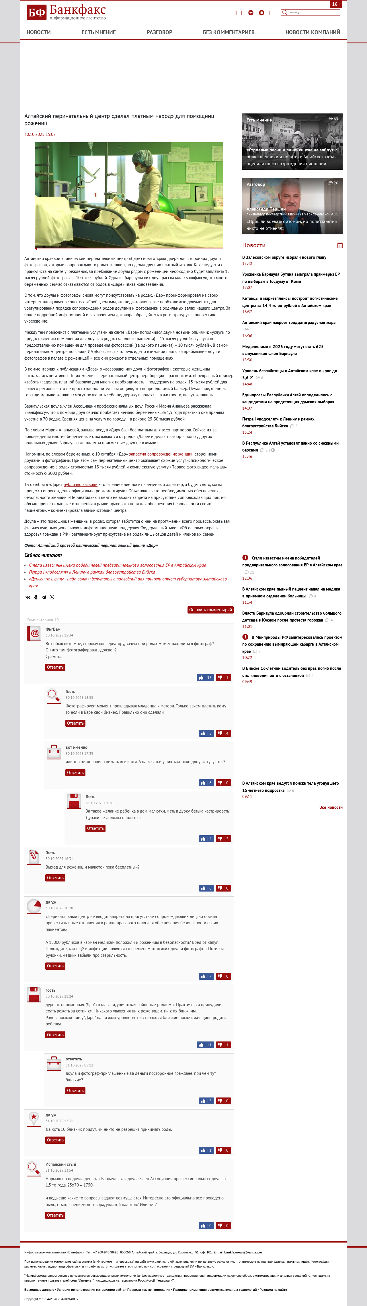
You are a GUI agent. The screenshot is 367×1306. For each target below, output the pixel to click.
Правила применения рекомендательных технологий (215, 1289)
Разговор (159, 32)
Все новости (331, 807)
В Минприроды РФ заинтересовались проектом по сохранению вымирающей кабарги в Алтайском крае (292, 644)
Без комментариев (229, 32)
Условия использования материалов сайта (90, 1289)
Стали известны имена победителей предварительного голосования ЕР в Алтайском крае (117, 565)
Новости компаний (313, 32)
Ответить (55, 667)
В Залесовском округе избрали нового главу (284, 257)
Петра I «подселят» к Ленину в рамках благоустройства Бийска (92, 572)
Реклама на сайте (273, 1289)
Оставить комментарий (210, 609)
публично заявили (80, 484)
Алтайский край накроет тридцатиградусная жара (288, 322)
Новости (39, 32)
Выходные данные (39, 1289)
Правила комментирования (148, 1289)
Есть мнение (99, 32)
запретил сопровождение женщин (162, 454)
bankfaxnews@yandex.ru (243, 1252)
